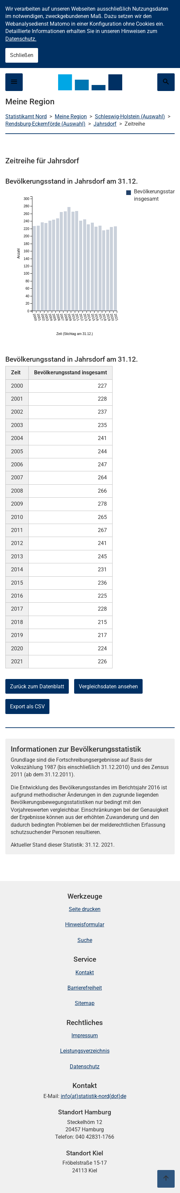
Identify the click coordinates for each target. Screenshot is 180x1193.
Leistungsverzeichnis (85, 1051)
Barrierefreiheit (84, 988)
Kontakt (84, 972)
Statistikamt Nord (26, 116)
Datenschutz (85, 1066)
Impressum (84, 1035)
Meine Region (71, 116)
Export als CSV (27, 706)
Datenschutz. (20, 39)
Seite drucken (85, 909)
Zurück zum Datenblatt (37, 686)
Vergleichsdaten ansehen (108, 686)
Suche (84, 940)
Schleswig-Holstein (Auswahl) (130, 116)
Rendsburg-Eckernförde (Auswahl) (45, 124)
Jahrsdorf (105, 124)
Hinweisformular (84, 924)
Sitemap (85, 1003)
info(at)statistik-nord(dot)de (93, 1096)
